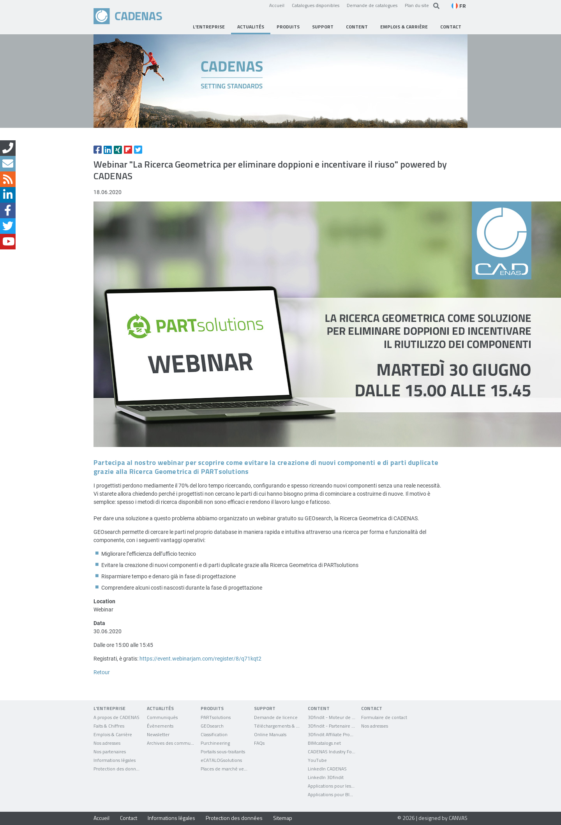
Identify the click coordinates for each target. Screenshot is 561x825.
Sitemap (282, 817)
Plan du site (417, 5)
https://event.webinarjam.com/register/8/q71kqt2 (200, 658)
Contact (128, 817)
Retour (102, 672)
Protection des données (234, 817)
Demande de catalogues (372, 5)
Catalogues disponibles (315, 5)
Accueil (276, 5)
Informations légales (171, 817)
